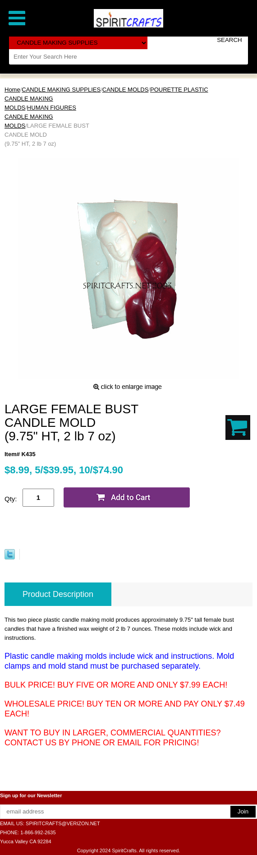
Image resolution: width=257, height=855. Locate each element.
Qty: (11, 499)
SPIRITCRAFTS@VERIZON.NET (63, 823)
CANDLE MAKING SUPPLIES (61, 89)
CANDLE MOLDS (125, 89)
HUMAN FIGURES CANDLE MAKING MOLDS (40, 116)
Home (12, 89)
